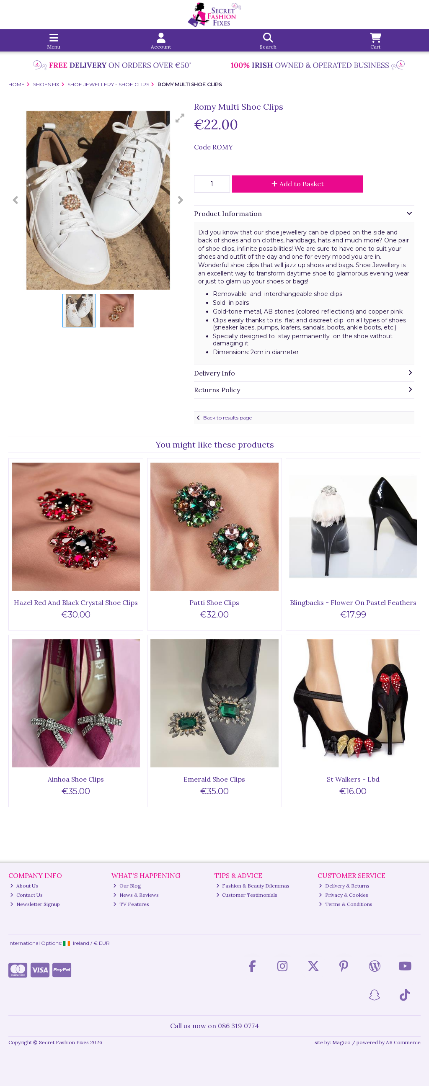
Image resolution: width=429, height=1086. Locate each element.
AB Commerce (403, 1042)
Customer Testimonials (247, 895)
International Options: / (59, 943)
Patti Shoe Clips (214, 602)
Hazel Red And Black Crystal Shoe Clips (76, 602)
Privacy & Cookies (343, 895)
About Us (24, 886)
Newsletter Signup (35, 904)
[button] (180, 118)
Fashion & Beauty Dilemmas (253, 886)
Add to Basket (297, 184)
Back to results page (227, 417)
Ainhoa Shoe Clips (76, 779)
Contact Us (26, 895)
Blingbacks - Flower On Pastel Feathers (353, 602)
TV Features (131, 904)
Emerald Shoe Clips (214, 779)
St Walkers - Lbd (353, 779)
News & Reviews (136, 895)
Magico (341, 1042)
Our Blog (127, 886)
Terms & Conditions (345, 904)
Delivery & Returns (344, 886)
